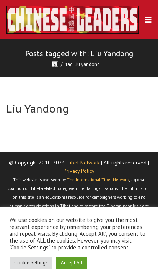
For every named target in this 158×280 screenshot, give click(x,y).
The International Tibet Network (98, 179)
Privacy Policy (79, 170)
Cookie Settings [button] (31, 262)
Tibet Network (83, 162)
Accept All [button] (72, 262)
